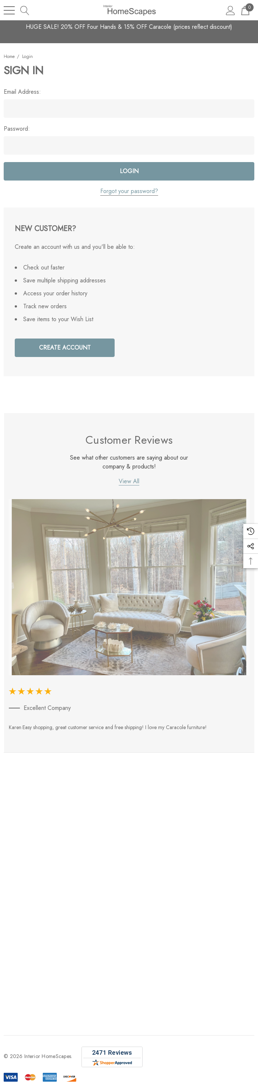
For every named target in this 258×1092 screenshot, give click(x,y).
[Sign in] (230, 10)
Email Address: (22, 92)
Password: (17, 129)
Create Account (65, 347)
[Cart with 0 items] (245, 10)
